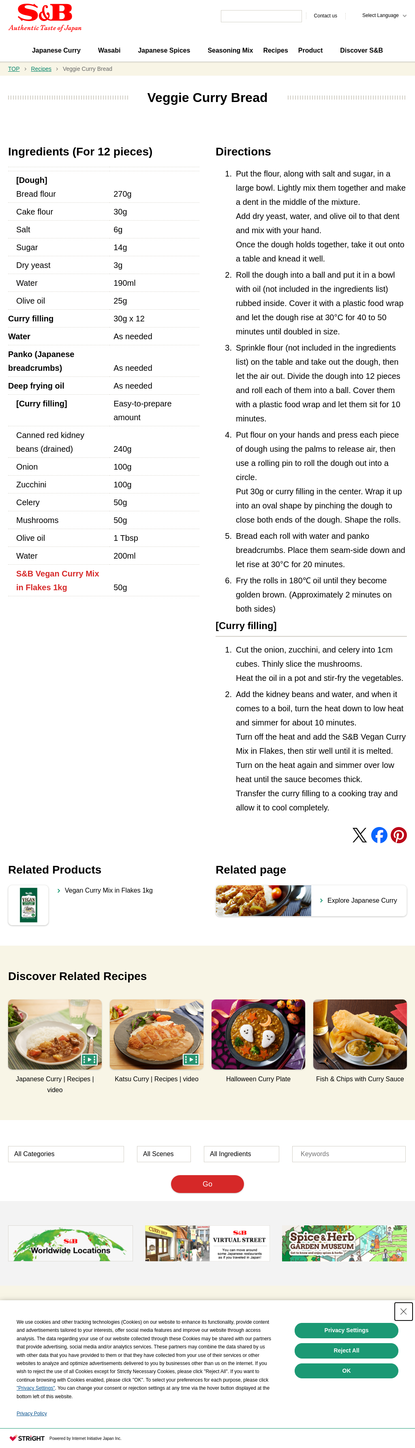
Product (310, 50)
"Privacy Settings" (36, 1388)
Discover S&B (361, 50)
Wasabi (109, 50)
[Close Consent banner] (404, 1311)
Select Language (380, 15)
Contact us (325, 16)
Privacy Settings (347, 1330)
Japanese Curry (56, 50)
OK (346, 1370)
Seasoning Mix (230, 50)
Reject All (346, 1350)
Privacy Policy (32, 1413)
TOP (14, 69)
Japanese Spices (164, 50)
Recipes (275, 50)
